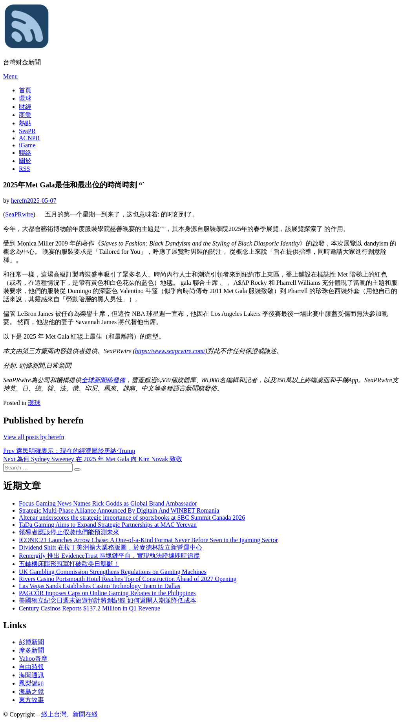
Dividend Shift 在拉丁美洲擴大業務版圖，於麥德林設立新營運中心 (110, 547)
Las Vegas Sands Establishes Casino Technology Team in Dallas (99, 586)
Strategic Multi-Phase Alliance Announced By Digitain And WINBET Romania (119, 510)
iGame (27, 145)
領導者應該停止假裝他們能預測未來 (69, 532)
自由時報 (31, 666)
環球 (25, 98)
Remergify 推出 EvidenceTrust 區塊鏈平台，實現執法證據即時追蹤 (109, 555)
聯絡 (25, 152)
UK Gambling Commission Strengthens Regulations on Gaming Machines (112, 571)
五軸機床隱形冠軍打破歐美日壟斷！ (69, 564)
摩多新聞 (31, 650)
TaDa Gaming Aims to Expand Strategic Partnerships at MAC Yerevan (108, 524)
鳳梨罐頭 (31, 683)
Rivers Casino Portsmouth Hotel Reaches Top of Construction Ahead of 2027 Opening (128, 578)
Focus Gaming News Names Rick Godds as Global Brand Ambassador (108, 503)
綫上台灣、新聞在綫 (69, 714)
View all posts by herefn (33, 437)
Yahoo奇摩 (33, 658)
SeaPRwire (19, 214)
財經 (25, 106)
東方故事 (31, 699)
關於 (25, 161)
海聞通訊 (31, 675)
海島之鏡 (31, 691)
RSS (24, 168)
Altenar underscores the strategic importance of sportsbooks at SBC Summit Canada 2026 (132, 517)
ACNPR (29, 138)
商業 (25, 115)
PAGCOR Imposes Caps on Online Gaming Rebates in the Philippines (107, 593)
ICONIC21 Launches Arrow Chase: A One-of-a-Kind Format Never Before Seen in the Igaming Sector (148, 540)
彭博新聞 (31, 642)
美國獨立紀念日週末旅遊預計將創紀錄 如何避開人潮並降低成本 (107, 600)
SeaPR (27, 131)
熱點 (25, 123)
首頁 (25, 90)
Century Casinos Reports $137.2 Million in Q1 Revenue (89, 608)
